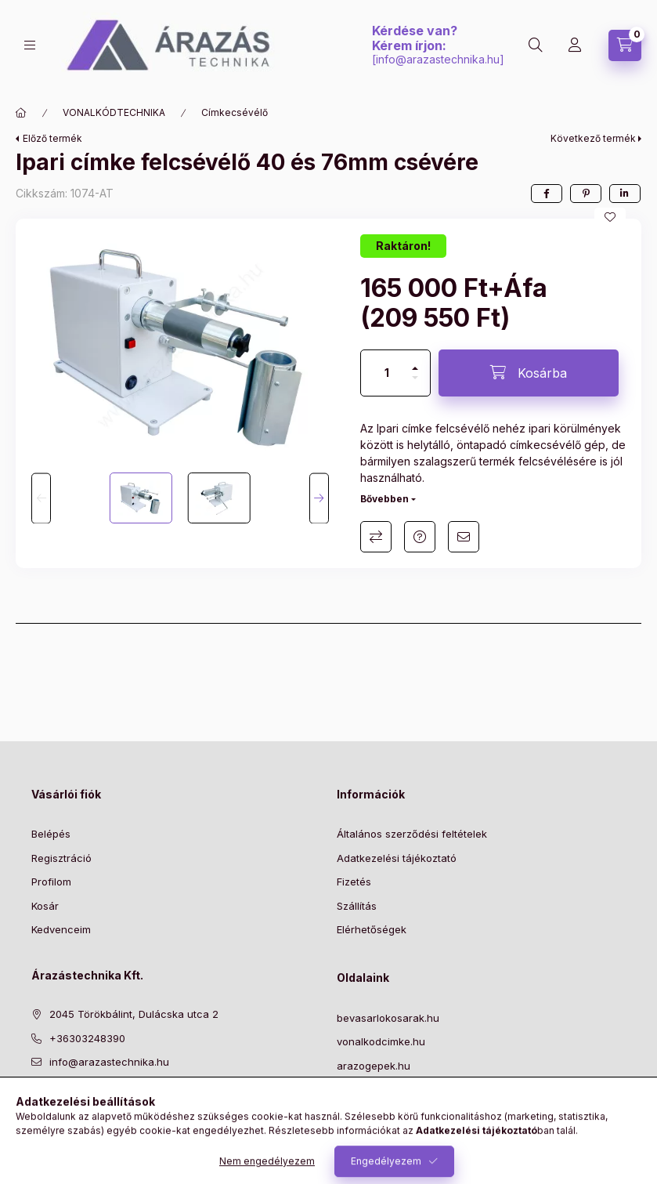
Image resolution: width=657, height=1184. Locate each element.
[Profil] (574, 45)
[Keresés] (535, 45)
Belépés (50, 833)
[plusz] (415, 361)
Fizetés (354, 881)
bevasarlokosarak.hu (388, 1018)
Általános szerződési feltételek (412, 833)
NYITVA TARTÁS (376, 1113)
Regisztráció (61, 858)
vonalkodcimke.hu (381, 1041)
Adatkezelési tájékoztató (397, 858)
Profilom (51, 881)
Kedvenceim (61, 929)
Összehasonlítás (376, 536)
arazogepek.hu (373, 1065)
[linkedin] (625, 193)
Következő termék (593, 138)
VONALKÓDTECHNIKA (114, 112)
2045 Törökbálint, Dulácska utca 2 (133, 1014)
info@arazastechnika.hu (438, 59)
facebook (36, 1101)
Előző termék (52, 138)
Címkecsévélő (234, 112)
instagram (98, 1101)
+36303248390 (87, 1038)
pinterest (67, 1101)
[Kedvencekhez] (610, 217)
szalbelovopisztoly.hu (388, 1089)
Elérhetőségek (371, 929)
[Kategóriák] (30, 45)
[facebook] (546, 193)
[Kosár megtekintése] (624, 45)
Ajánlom (463, 536)
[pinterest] (585, 193)
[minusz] (415, 384)
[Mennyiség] (387, 373)
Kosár (45, 906)
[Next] (319, 498)
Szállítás (357, 906)
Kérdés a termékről (419, 536)
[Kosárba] (529, 372)
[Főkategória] (21, 113)
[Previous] (41, 498)
